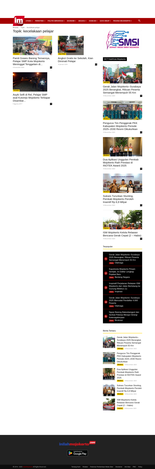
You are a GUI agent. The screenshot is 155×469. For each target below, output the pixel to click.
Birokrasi (106, 118)
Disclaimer (119, 467)
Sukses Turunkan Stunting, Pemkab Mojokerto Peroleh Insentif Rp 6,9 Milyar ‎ (118, 199)
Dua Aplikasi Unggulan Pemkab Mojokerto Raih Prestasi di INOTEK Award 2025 (121, 162)
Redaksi (85, 467)
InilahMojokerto (28, 467)
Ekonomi (71, 21)
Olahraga (106, 82)
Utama (29, 21)
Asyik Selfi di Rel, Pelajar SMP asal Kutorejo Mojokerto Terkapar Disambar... (31, 97)
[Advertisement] (77, 9)
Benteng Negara (122, 277)
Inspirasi (106, 228)
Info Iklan (128, 467)
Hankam (93, 21)
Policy (140, 467)
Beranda (15, 27)
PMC (134, 467)
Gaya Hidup (105, 21)
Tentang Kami (75, 467)
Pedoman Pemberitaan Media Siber (101, 467)
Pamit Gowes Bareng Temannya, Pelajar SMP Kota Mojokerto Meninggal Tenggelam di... (31, 61)
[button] (139, 21)
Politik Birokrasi (56, 21)
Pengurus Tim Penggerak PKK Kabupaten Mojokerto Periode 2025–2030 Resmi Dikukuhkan (120, 126)
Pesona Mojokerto (122, 21)
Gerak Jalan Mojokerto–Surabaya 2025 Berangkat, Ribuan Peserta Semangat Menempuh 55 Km (122, 89)
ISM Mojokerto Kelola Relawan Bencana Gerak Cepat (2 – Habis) (128, 403)
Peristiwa (40, 21)
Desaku (82, 21)
